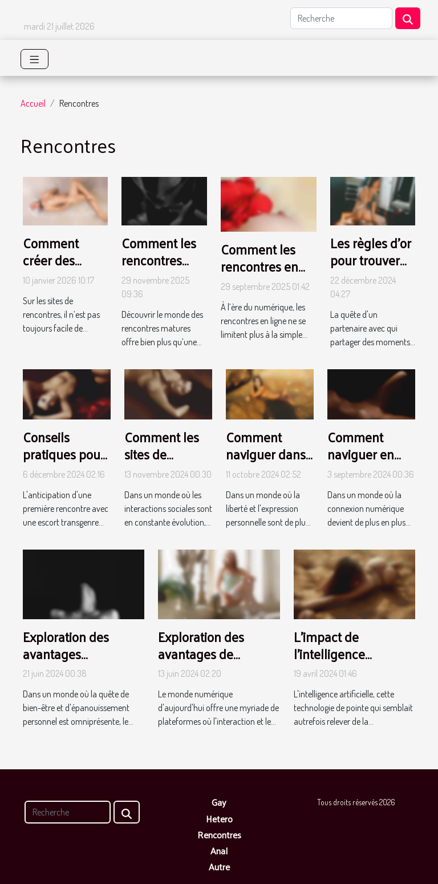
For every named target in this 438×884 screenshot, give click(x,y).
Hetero (219, 818)
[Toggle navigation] (34, 59)
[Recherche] (341, 18)
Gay (219, 802)
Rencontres (219, 834)
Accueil (33, 103)
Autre (219, 866)
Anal (219, 850)
